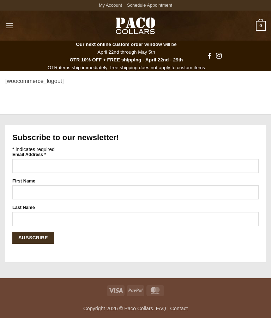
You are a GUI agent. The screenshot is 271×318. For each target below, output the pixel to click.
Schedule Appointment (149, 5)
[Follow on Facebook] (209, 56)
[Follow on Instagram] (219, 56)
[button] (9, 25)
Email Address (29, 154)
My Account (110, 5)
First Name (23, 181)
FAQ (161, 308)
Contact (179, 308)
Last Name (23, 207)
